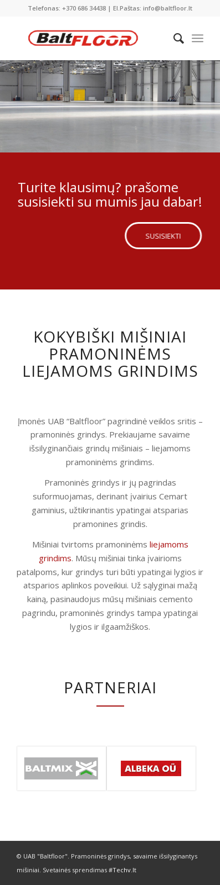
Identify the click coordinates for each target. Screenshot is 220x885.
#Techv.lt (122, 870)
